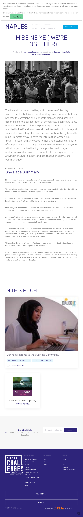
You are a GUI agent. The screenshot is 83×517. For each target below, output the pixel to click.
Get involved (70, 26)
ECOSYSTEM (47, 25)
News (45, 459)
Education (28, 475)
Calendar (46, 462)
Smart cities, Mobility (31, 472)
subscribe (70, 430)
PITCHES (34, 28)
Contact (65, 467)
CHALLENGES (36, 25)
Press (45, 464)
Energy (27, 464)
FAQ (64, 464)
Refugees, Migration (31, 459)
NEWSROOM (51, 28)
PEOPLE (43, 28)
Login (64, 459)
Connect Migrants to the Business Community (33, 354)
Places (41, 502)
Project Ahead (21, 365)
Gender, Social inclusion (32, 477)
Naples (13, 365)
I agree (16, 16)
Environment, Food (30, 462)
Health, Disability (30, 482)
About (64, 462)
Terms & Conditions (69, 469)
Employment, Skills (30, 469)
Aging (27, 467)
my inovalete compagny (33, 52)
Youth (26, 480)
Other (26, 485)
